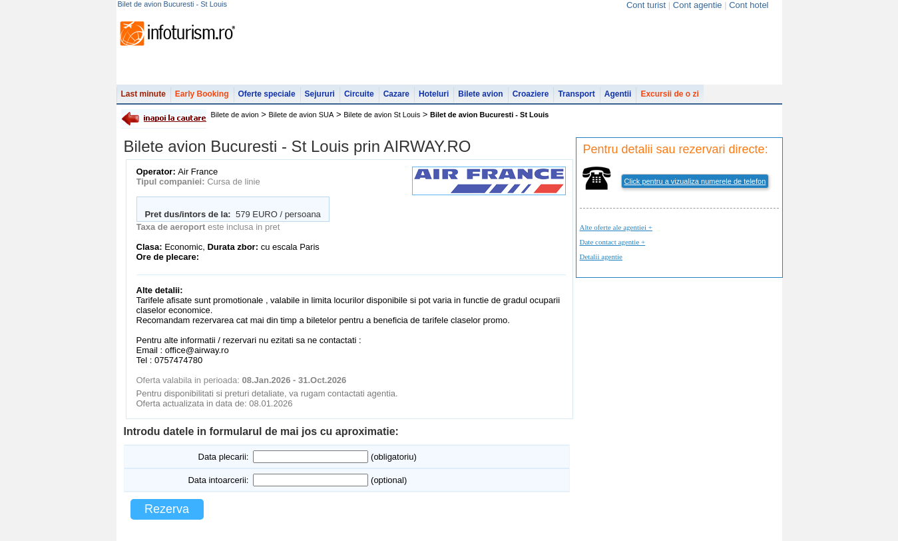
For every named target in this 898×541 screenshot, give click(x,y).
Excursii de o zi (669, 94)
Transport (576, 94)
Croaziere (531, 94)
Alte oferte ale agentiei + (616, 227)
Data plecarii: (223, 457)
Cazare (396, 94)
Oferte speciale (267, 94)
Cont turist (646, 5)
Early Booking (202, 94)
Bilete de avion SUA (301, 115)
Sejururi (320, 94)
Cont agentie (697, 5)
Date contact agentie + (613, 242)
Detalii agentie (601, 257)
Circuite (359, 94)
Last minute (143, 94)
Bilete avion (480, 94)
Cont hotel (748, 5)
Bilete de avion (235, 115)
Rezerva (166, 509)
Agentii (618, 94)
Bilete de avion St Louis (381, 115)
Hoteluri (434, 94)
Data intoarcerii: (218, 480)
